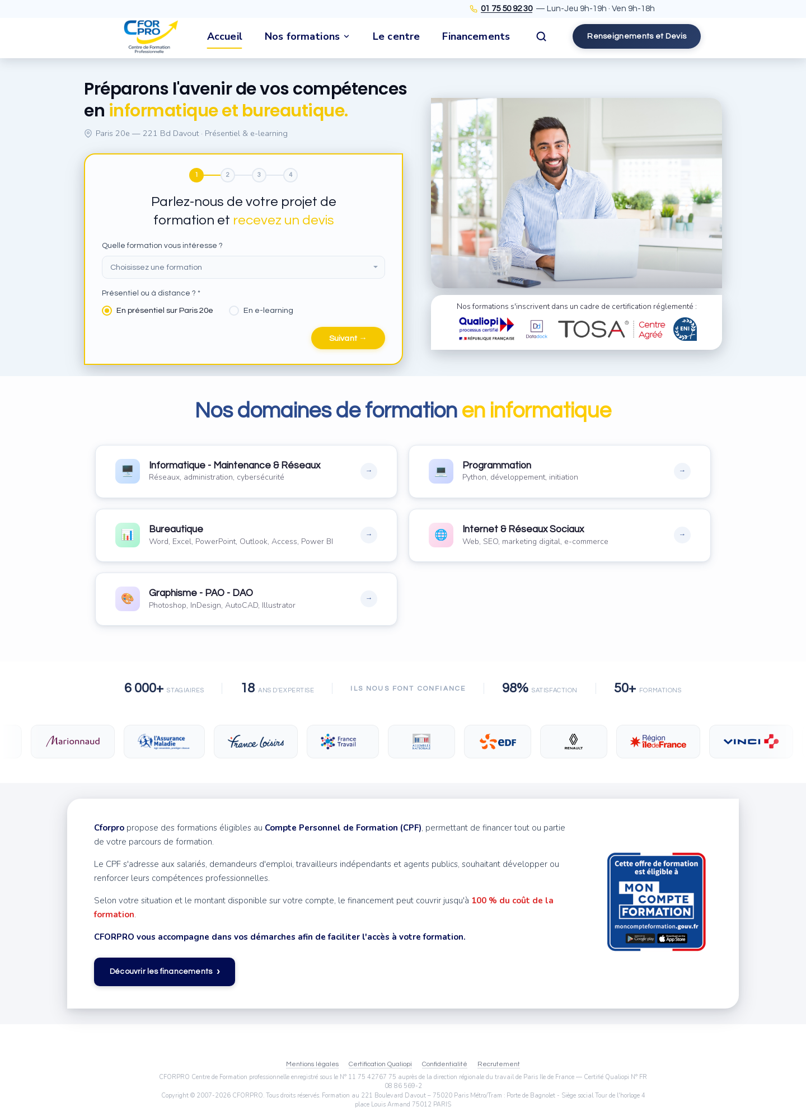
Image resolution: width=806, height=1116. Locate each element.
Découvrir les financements (164, 972)
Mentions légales (312, 1064)
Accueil (224, 36)
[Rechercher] (541, 36)
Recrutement (498, 1064)
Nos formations (307, 36)
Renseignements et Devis (636, 36)
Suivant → (348, 339)
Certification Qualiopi (380, 1064)
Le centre (396, 36)
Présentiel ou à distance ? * (151, 294)
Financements (476, 36)
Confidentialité (444, 1064)
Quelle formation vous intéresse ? (162, 246)
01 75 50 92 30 (506, 8)
